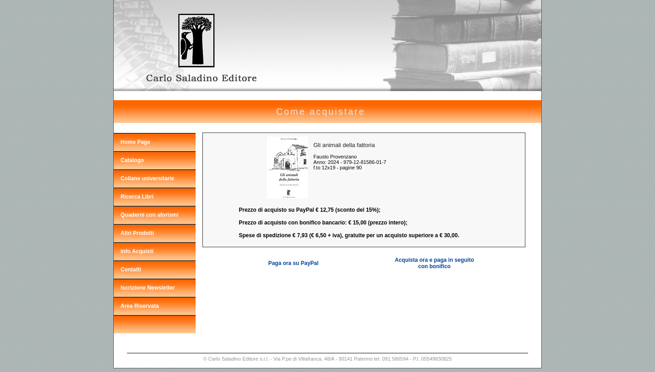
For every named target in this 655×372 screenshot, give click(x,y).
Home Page (135, 142)
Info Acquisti (137, 251)
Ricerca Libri (137, 197)
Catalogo (132, 160)
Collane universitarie (147, 178)
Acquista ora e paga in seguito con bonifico (434, 263)
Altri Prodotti (137, 233)
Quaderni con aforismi (149, 215)
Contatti (131, 269)
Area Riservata (140, 306)
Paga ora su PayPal (293, 263)
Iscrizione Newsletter (148, 288)
